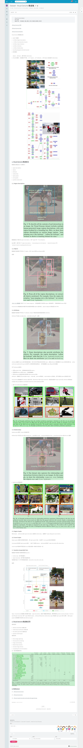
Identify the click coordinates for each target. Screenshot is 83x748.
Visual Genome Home (19, 691)
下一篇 (74, 715)
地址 (56, 736)
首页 (12, 12)
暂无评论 (31, 8)
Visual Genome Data (16, 28)
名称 (11, 736)
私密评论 (72, 733)
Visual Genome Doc (18, 694)
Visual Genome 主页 (16, 25)
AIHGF (12, 8)
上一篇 (12, 715)
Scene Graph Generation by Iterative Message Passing (25, 698)
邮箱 (34, 736)
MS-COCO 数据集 (16, 303)
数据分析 (42, 8)
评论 (11, 723)
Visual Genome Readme (17, 31)
